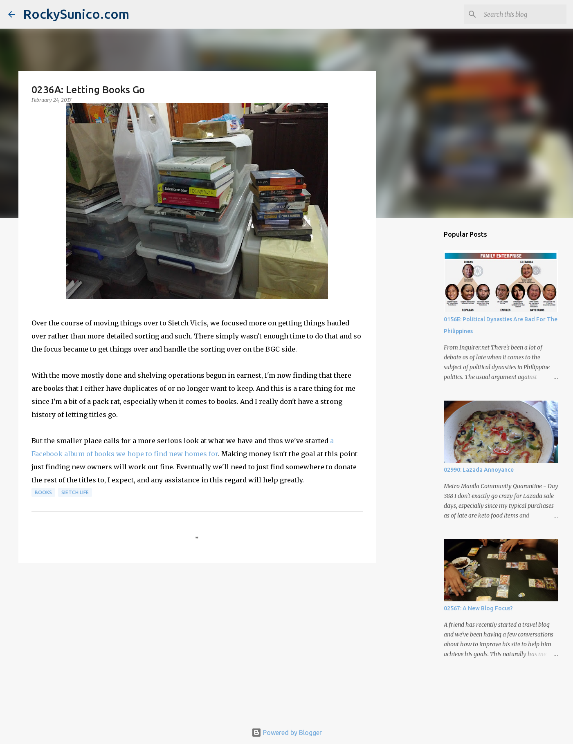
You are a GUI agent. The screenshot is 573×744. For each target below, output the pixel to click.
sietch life (75, 492)
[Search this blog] (523, 14)
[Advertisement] (197, 633)
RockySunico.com (76, 14)
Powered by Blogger (287, 732)
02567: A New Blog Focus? (478, 608)
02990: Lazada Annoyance (479, 469)
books (43, 492)
